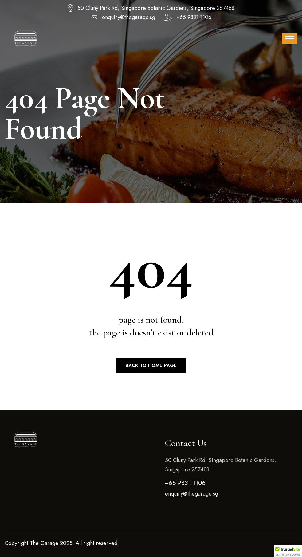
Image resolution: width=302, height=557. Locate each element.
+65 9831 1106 (193, 17)
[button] (288, 551)
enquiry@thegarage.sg (128, 17)
